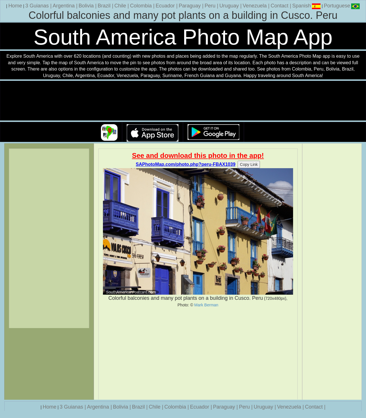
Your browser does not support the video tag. (183, 101)
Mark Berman (206, 305)
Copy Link (249, 164)
